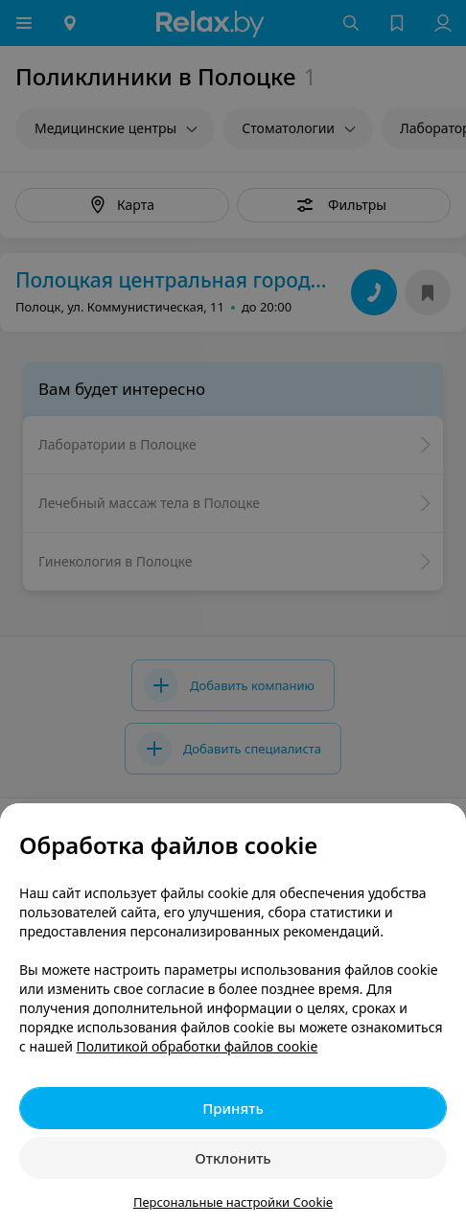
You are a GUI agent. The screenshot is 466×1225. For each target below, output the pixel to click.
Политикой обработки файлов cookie (197, 1046)
